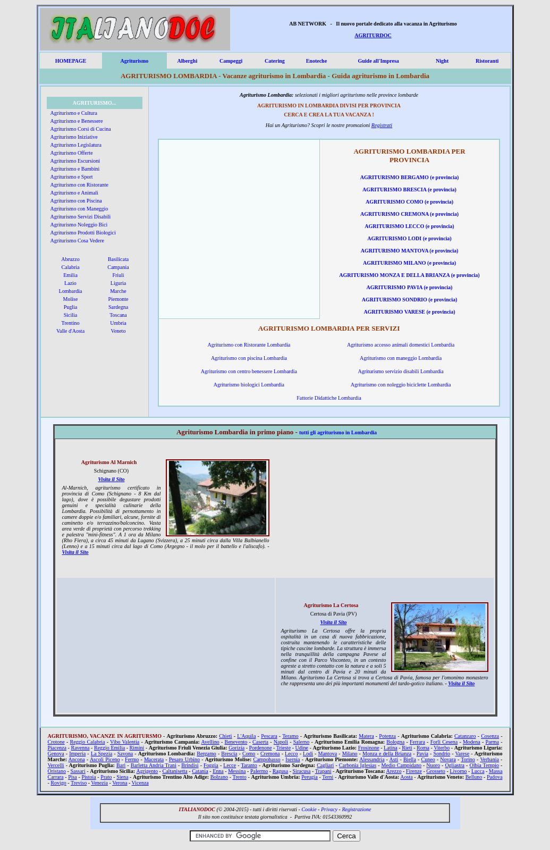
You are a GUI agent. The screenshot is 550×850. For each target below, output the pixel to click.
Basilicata (118, 259)
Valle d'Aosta (70, 331)
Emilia (70, 275)
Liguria (118, 283)
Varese (462, 753)
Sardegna (118, 307)
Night (442, 61)
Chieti (225, 736)
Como (248, 753)
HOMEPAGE (71, 61)
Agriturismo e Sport (71, 177)
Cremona (270, 753)
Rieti (407, 748)
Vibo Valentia (124, 742)
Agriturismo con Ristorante (79, 185)
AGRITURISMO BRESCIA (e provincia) (409, 189)
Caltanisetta (175, 771)
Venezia (99, 783)
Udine (301, 748)
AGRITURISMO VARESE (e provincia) (409, 312)
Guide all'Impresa (378, 61)
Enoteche (316, 61)
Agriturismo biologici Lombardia (249, 385)
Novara (447, 759)
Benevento (236, 742)
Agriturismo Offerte (71, 153)
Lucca (477, 771)
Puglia (71, 307)
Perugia (309, 777)
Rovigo (58, 783)
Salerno (301, 742)
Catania (200, 771)
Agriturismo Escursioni (75, 161)
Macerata (154, 759)
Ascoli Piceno (105, 759)
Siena (122, 777)
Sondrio (441, 753)
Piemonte (118, 299)
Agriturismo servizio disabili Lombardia (400, 371)
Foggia (211, 765)
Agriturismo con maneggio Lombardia (401, 358)
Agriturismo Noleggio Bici (79, 225)
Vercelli (56, 765)
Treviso (79, 783)
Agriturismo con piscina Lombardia (249, 358)
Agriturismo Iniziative (74, 137)
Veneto (118, 331)
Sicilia (71, 315)
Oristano (57, 771)
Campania (118, 267)
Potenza (387, 736)
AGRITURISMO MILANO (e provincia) (409, 263)
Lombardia (70, 291)
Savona (125, 753)
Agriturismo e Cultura (73, 113)
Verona (119, 783)
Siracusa (302, 771)
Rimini (137, 748)
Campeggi (230, 61)
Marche (118, 291)
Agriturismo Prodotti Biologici (83, 232)
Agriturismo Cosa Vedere (77, 240)
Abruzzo (70, 259)
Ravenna (80, 748)
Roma (423, 748)
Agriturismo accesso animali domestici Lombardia (400, 345)
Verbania (489, 759)
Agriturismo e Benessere (76, 121)
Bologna (395, 742)
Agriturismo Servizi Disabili (80, 217)
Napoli (281, 742)
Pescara (269, 736)
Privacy (329, 809)
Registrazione (356, 809)
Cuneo (428, 759)
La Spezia (101, 753)
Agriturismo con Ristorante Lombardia (248, 345)
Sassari (77, 771)
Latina (390, 748)
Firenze (414, 771)
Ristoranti (487, 61)
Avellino (210, 742)
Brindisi (189, 765)
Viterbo (442, 748)
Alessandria (371, 759)
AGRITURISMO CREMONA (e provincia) (409, 214)
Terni (327, 777)
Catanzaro (465, 736)
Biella (409, 759)
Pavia (422, 753)
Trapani (323, 771)
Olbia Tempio (485, 765)
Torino (468, 759)
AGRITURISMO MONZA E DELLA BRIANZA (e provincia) (409, 275)
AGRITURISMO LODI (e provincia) (409, 238)
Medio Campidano (401, 765)
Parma (492, 742)
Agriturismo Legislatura (75, 145)
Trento (239, 777)
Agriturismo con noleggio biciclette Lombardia (401, 385)
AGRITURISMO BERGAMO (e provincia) (409, 177)
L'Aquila (246, 736)
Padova (494, 777)
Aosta (406, 777)
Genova (56, 753)
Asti (394, 759)
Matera (366, 736)
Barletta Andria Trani (153, 765)
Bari (120, 765)
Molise (70, 299)
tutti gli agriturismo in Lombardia (338, 432)
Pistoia (88, 777)
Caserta (260, 742)
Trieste (283, 748)
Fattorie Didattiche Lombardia (329, 398)
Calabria (71, 267)
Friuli (118, 275)
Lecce (229, 765)
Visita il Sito (111, 479)
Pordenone (260, 748)
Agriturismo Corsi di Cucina (80, 129)
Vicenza (140, 783)
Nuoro (433, 765)
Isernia (292, 759)
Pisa (72, 777)
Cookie (308, 809)
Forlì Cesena (444, 742)
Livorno (458, 771)
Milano (350, 753)
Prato (106, 777)
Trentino (70, 323)
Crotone (56, 742)
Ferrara (417, 742)
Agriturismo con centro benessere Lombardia (249, 371)
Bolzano (219, 777)
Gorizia (236, 748)
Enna (218, 771)
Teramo (290, 736)
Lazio (70, 283)
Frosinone (368, 748)
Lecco (291, 753)
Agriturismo (134, 61)
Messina (237, 771)
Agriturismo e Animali (74, 193)
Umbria (118, 323)
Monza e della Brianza (386, 753)
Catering (275, 61)
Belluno (474, 777)
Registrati (381, 125)
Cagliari (325, 765)
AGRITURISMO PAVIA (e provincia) (410, 287)
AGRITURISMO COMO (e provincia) (409, 202)
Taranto (249, 765)
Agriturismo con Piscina (76, 201)
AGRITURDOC (372, 35)
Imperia (77, 753)
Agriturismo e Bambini (75, 169)
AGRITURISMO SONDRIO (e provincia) (410, 299)
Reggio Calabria (87, 742)
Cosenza (490, 736)
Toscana (118, 315)
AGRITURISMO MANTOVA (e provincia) (410, 251)
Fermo (132, 759)
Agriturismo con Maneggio (79, 209)
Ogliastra (454, 765)
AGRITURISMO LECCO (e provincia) (409, 226)
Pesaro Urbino (184, 759)
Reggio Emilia (109, 748)
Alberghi (187, 61)
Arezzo (394, 771)
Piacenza (57, 748)
